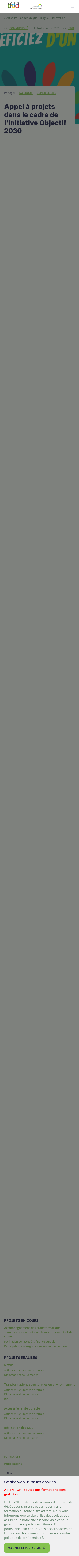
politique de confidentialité (23, 1537)
